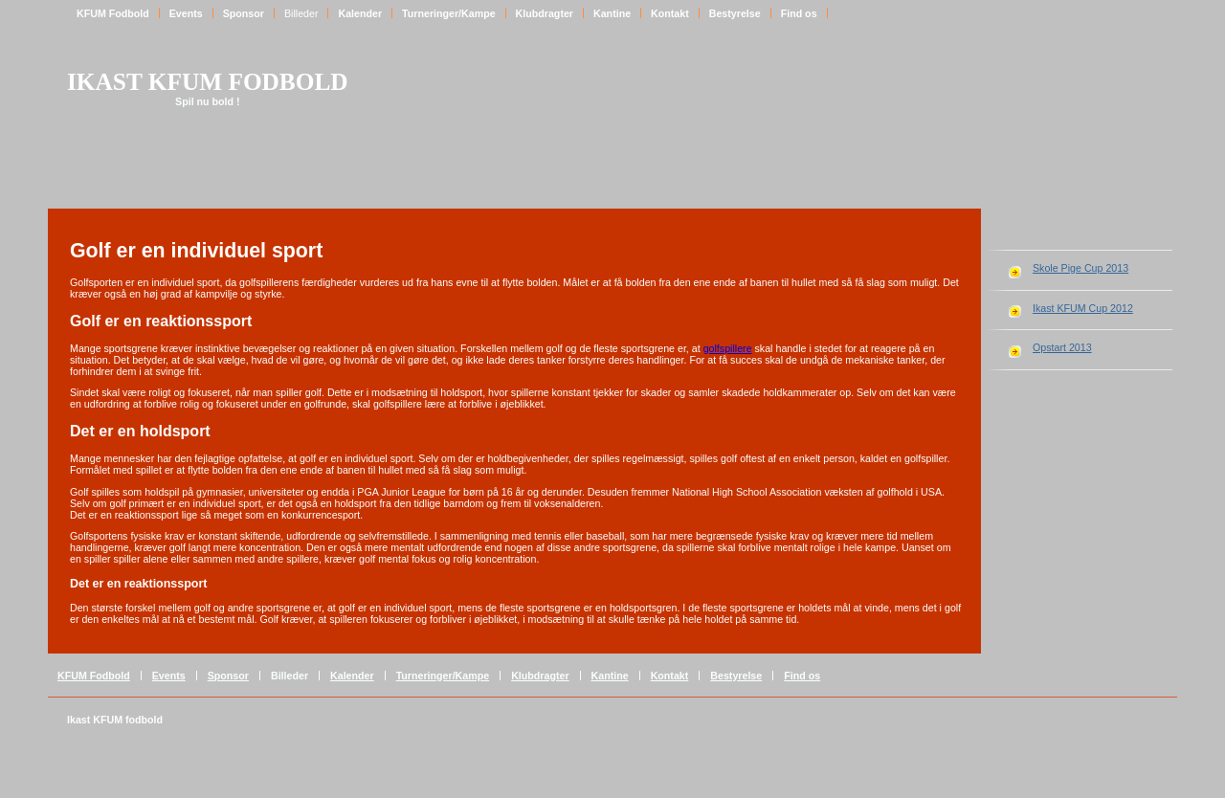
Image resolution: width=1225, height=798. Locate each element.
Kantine (612, 13)
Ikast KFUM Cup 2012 (1083, 308)
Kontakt (670, 13)
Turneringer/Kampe (449, 13)
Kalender (360, 13)
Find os (799, 13)
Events (186, 13)
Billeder (301, 13)
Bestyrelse (735, 13)
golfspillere (727, 348)
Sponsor (243, 13)
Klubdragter (544, 13)
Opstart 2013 (1062, 347)
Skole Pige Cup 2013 (1080, 268)
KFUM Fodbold (113, 13)
